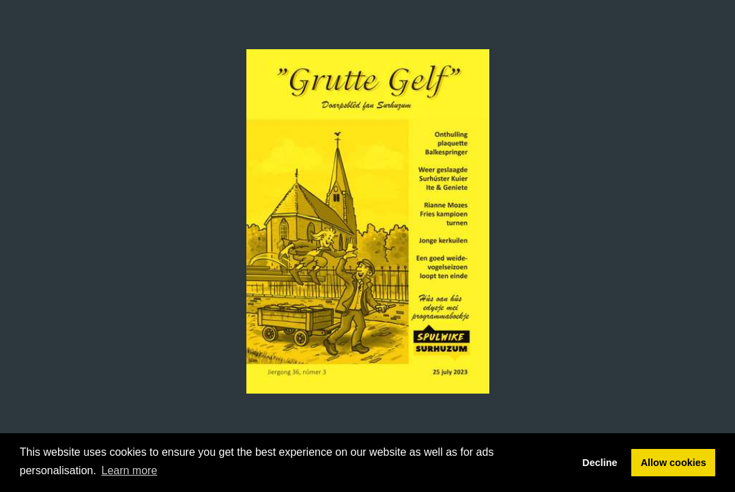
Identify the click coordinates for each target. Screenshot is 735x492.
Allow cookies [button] (673, 462)
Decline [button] (599, 462)
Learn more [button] (130, 470)
